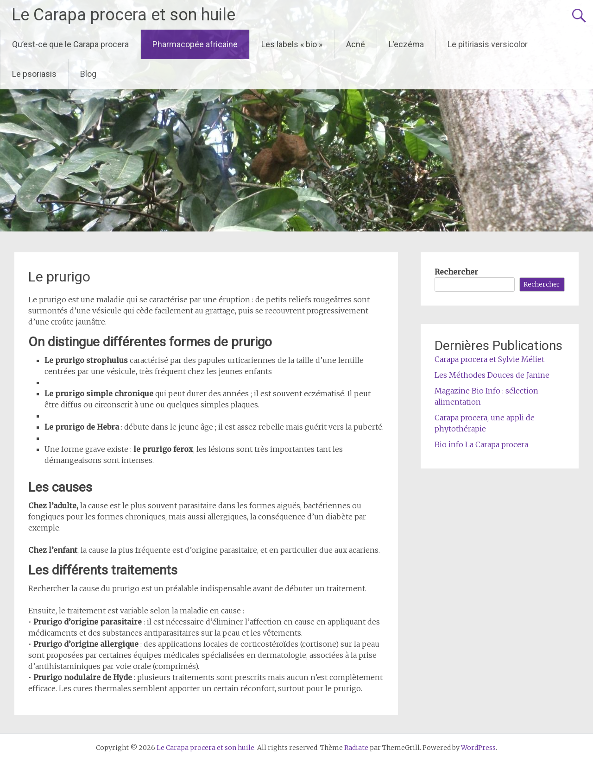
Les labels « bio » (291, 44)
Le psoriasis (34, 74)
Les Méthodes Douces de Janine (492, 375)
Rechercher (456, 271)
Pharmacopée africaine (195, 44)
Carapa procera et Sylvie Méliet (489, 359)
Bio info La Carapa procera (481, 444)
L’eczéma (406, 44)
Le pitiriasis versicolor (488, 44)
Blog (88, 74)
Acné (355, 44)
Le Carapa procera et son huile (123, 15)
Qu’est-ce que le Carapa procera (70, 44)
